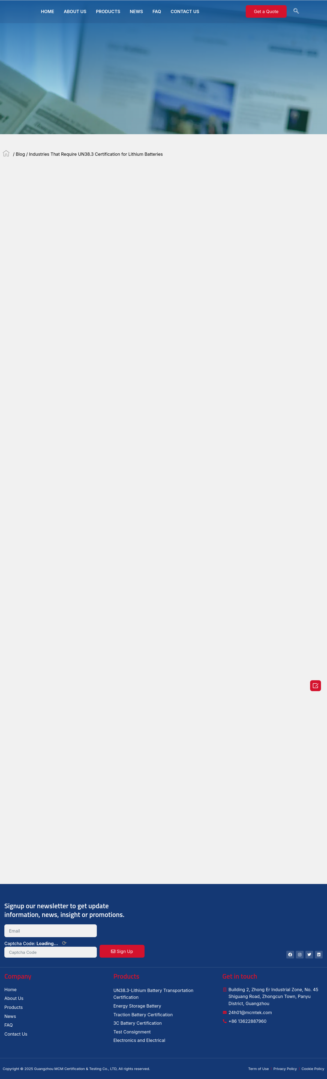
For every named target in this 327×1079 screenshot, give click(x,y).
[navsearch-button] (296, 11)
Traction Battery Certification (143, 1014)
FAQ (156, 11)
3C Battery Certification (137, 1023)
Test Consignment (132, 1032)
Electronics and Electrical (139, 1040)
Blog (20, 154)
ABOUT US (75, 11)
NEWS (136, 11)
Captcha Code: (35, 943)
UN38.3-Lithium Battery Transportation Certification (153, 994)
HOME (47, 11)
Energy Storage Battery (137, 1006)
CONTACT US (185, 11)
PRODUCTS (108, 11)
